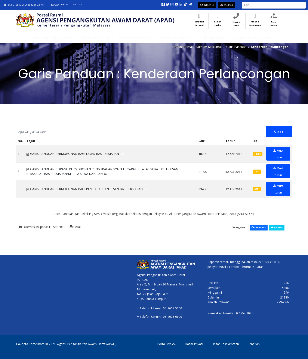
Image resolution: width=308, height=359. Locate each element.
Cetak (75, 227)
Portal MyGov (166, 344)
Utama (41, 37)
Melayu (65, 4)
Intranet (207, 4)
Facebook (258, 227)
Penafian (253, 344)
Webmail (226, 4)
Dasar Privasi (194, 344)
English (77, 4)
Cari (279, 131)
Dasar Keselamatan (225, 344)
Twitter (277, 227)
